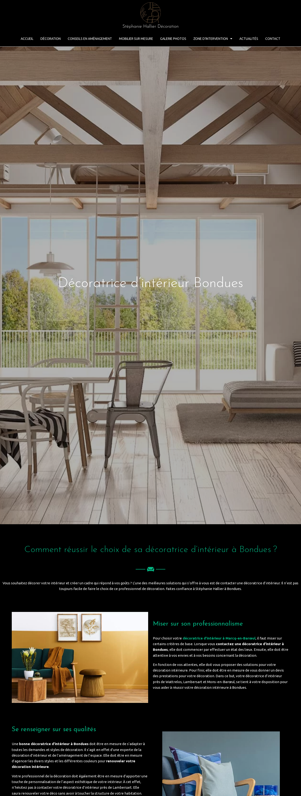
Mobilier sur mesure (136, 39)
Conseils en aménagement (90, 39)
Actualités (248, 39)
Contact (272, 39)
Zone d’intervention (212, 39)
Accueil (27, 39)
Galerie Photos (173, 39)
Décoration (50, 39)
